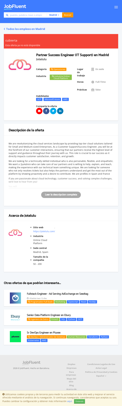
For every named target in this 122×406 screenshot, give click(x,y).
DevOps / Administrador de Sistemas (46, 336)
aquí (69, 401)
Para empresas (71, 373)
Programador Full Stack (40, 301)
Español (101, 376)
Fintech (54, 319)
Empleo (71, 364)
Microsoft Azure (52, 99)
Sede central (40, 248)
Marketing (60, 301)
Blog (71, 385)
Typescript (73, 301)
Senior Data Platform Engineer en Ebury (49, 315)
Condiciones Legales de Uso (101, 364)
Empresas (71, 368)
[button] (53, 15)
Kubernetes (33, 340)
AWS (65, 99)
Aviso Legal (101, 368)
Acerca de (71, 389)
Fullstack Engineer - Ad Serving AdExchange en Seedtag (57, 294)
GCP (39, 99)
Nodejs (92, 301)
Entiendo (79, 401)
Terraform (93, 336)
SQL (63, 319)
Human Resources (76, 336)
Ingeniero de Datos (38, 319)
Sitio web (38, 227)
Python (71, 319)
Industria (38, 236)
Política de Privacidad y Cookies (101, 372)
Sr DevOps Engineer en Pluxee (43, 332)
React (83, 301)
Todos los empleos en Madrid (24, 29)
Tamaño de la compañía (40, 258)
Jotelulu (30, 216)
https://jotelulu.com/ (44, 231)
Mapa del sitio (71, 380)
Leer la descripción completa (61, 195)
